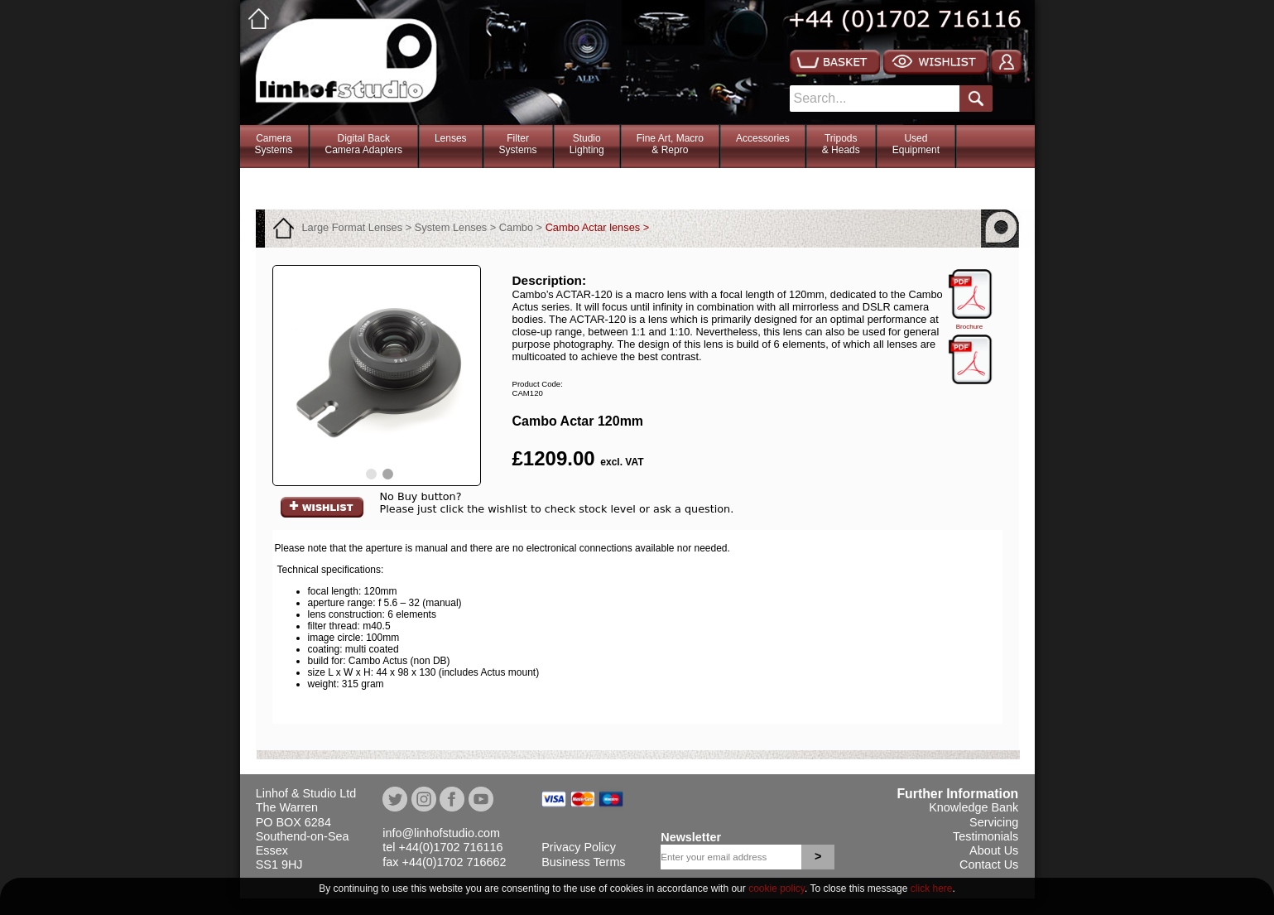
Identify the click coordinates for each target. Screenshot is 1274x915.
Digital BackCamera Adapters (363, 144)
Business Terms (583, 862)
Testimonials (985, 836)
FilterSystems (518, 144)
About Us (993, 850)
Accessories (763, 138)
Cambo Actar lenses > (598, 227)
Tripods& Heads (841, 144)
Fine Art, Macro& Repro (670, 144)
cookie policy (776, 888)
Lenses (451, 138)
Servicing (993, 822)
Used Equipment (916, 144)
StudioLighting (587, 144)
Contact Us (988, 864)
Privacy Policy (578, 847)
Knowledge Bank (973, 807)
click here (932, 888)
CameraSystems (274, 144)
